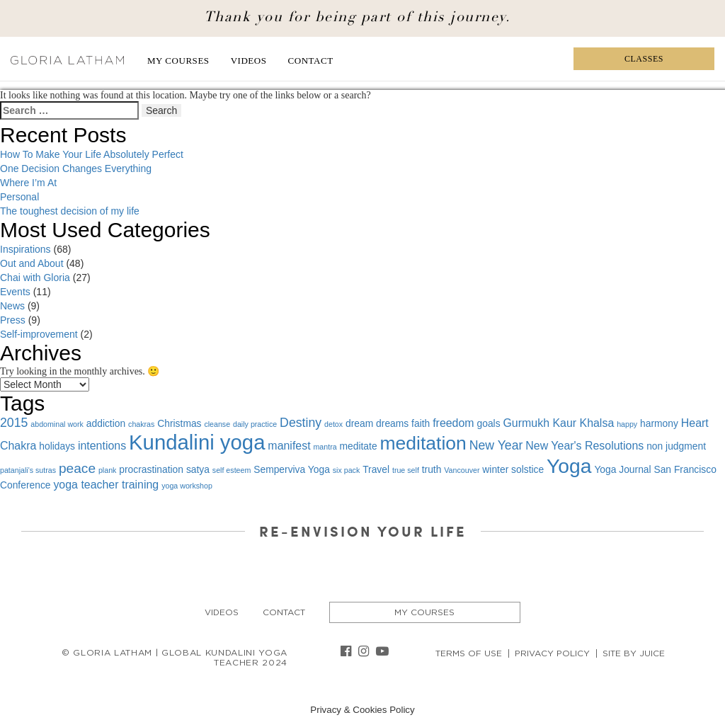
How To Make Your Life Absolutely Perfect (91, 154)
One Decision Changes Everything (76, 168)
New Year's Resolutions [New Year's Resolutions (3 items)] (584, 446)
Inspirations (25, 249)
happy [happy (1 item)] (627, 424)
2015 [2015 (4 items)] (14, 423)
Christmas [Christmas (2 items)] (179, 423)
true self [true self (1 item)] (405, 470)
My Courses (178, 60)
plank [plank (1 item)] (107, 470)
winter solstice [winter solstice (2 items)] (513, 469)
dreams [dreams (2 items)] (392, 423)
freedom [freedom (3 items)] (453, 423)
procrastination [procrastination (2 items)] (151, 469)
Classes (643, 59)
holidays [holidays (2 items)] (57, 446)
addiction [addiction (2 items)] (105, 423)
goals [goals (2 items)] (489, 423)
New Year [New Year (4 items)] (496, 445)
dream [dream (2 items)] (359, 423)
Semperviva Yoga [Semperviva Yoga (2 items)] (291, 469)
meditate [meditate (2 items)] (358, 446)
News (12, 306)
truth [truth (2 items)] (432, 469)
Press (12, 320)
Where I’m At (28, 182)
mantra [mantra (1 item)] (324, 446)
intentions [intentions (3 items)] (102, 446)
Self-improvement (39, 334)
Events (15, 291)
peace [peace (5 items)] (77, 468)
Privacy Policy (552, 653)
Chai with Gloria (35, 277)
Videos (249, 60)
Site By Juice (634, 653)
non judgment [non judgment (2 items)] (676, 446)
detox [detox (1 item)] (333, 424)
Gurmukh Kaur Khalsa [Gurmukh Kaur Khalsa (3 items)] (558, 423)
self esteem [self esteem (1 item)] (231, 470)
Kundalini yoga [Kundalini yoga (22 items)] (197, 442)
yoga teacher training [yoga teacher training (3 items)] (106, 485)
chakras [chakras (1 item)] (141, 424)
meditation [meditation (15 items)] (422, 443)
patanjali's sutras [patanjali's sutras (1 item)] (28, 470)
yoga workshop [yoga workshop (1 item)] (186, 485)
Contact (310, 60)
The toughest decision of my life (69, 211)
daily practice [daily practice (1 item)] (255, 424)
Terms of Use (468, 653)
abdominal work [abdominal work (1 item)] (57, 424)
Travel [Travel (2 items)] (375, 469)
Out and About (32, 263)
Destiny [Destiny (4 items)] (300, 423)
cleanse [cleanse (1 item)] (217, 424)
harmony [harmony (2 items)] (659, 423)
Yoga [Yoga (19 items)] (569, 466)
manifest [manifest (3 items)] (289, 446)
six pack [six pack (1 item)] (346, 470)
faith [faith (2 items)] (420, 423)
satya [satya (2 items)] (198, 469)
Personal (19, 196)
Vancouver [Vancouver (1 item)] (461, 470)
